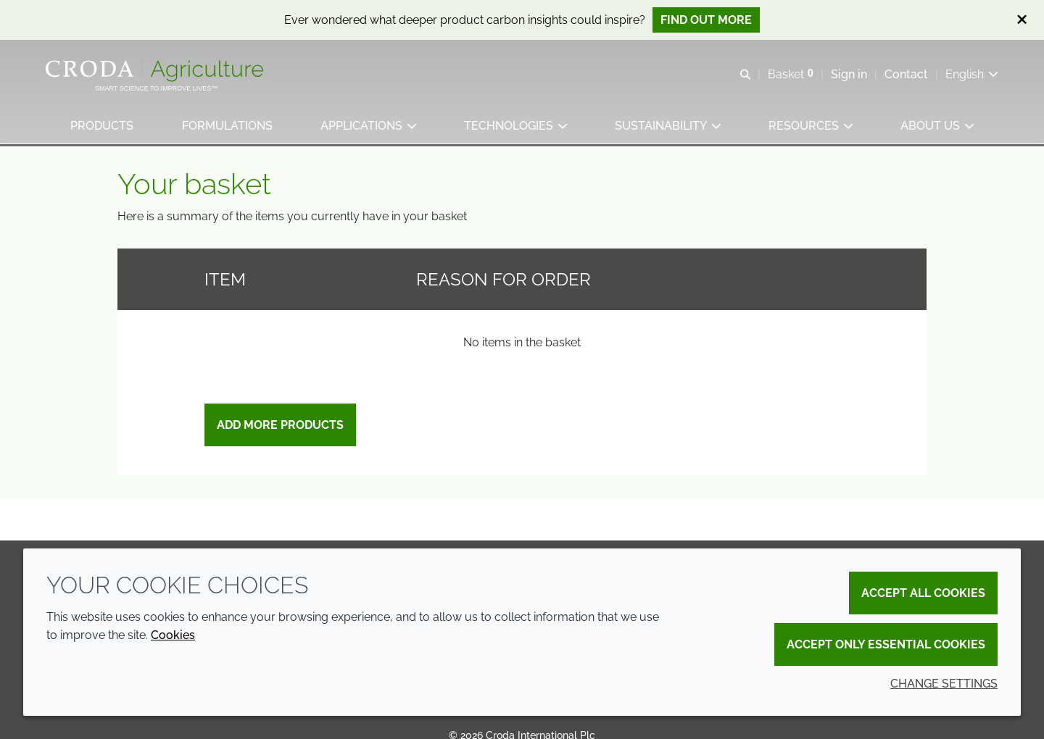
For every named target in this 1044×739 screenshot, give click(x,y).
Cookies (173, 635)
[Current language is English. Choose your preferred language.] (971, 74)
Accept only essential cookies (886, 644)
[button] (101, 127)
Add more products (280, 428)
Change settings (944, 683)
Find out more (706, 20)
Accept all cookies (923, 593)
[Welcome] (157, 71)
